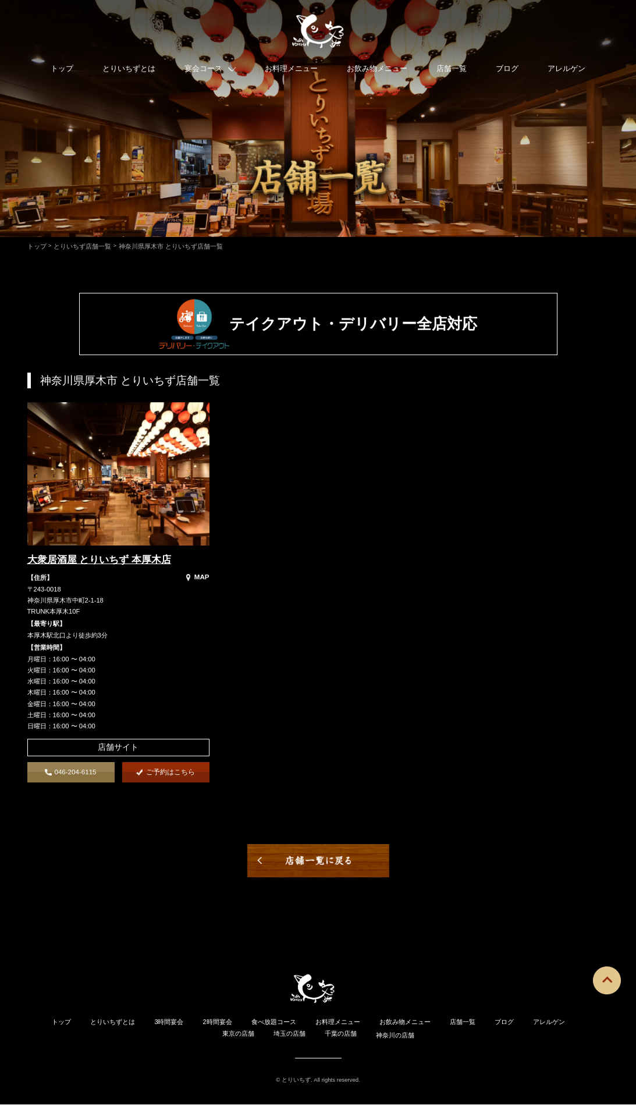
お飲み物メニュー (377, 71)
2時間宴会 (217, 1022)
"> (30, 541)
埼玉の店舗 (289, 1033)
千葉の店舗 (341, 1033)
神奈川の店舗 (395, 1035)
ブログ (507, 71)
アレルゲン (566, 71)
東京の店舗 (238, 1033)
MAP (198, 577)
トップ (62, 71)
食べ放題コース (273, 1022)
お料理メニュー (291, 71)
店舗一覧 (451, 71)
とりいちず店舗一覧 (82, 246)
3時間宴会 (168, 1022)
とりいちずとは (128, 71)
